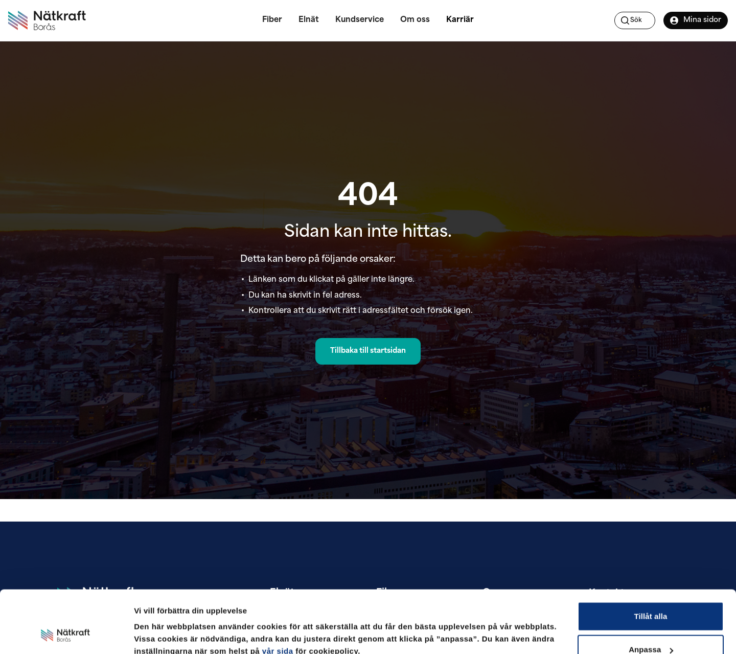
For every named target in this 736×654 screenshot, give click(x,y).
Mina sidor (695, 20)
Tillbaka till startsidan (368, 351)
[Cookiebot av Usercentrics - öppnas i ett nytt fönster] (66, 634)
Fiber (272, 20)
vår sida (277, 594)
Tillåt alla (650, 559)
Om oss (415, 20)
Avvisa (650, 626)
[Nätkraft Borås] (47, 20)
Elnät (308, 20)
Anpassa (651, 593)
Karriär (460, 20)
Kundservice (359, 20)
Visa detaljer (156, 622)
